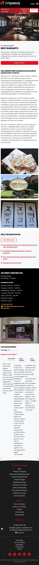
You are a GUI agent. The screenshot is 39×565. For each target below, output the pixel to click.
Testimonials (19, 512)
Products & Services (19, 465)
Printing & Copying (19, 471)
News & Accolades (19, 507)
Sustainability (19, 515)
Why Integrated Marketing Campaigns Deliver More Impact (19, 258)
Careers (19, 509)
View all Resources (8, 240)
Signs (19, 469)
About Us (19, 500)
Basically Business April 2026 (12, 263)
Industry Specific (8, 46)
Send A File (34, 10)
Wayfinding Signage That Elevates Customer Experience (17, 252)
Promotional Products (19, 490)
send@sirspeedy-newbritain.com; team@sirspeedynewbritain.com (17, 529)
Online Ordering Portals (20, 477)
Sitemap (19, 549)
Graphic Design (19, 480)
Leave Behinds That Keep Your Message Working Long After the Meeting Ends (20, 246)
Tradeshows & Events (19, 485)
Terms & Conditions (19, 542)
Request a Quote (24, 10)
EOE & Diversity (19, 547)
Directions (5, 308)
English (33, 4)
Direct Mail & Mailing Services (20, 474)
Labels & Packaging (19, 488)
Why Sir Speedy (19, 504)
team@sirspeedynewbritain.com (12, 306)
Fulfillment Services (19, 493)
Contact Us (19, 520)
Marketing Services (19, 482)
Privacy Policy (19, 540)
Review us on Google (8, 354)
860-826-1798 (4, 11)
